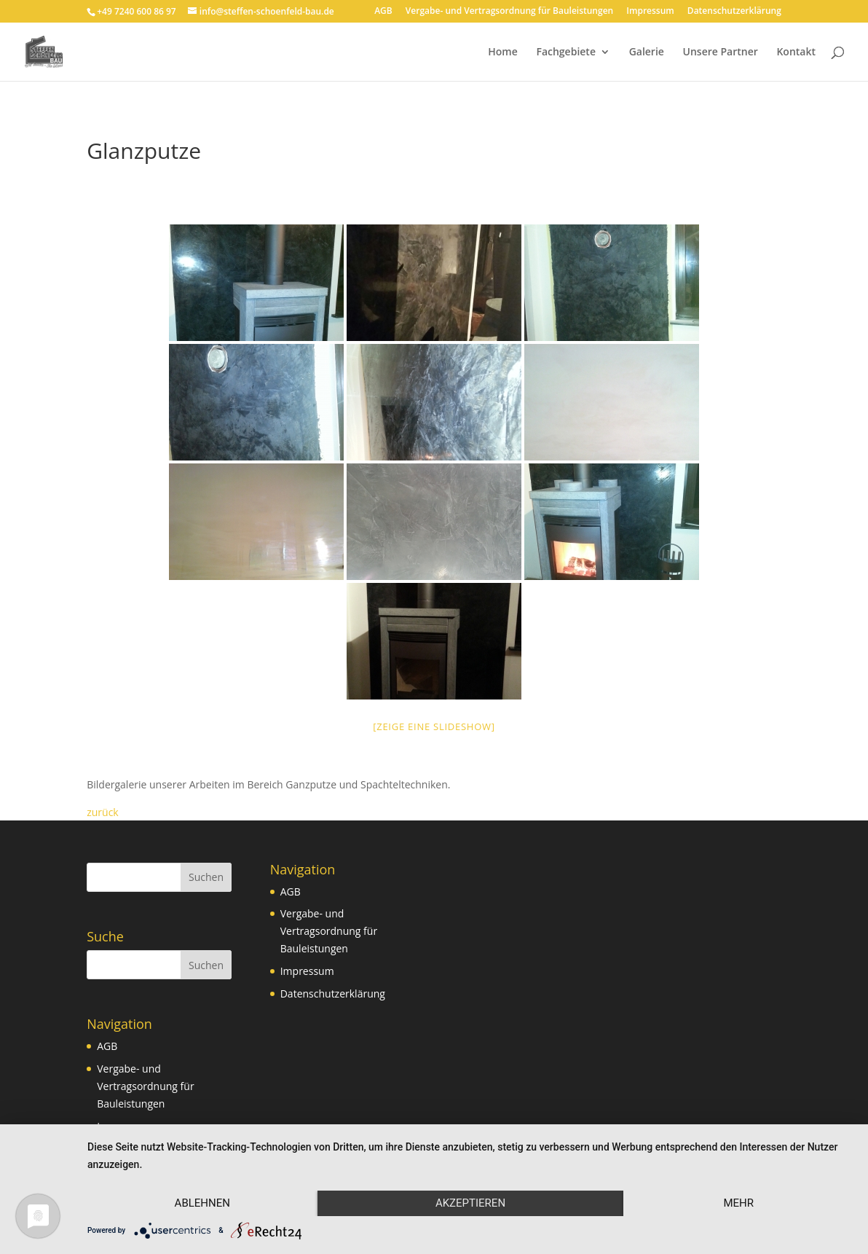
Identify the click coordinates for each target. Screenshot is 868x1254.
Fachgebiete (566, 52)
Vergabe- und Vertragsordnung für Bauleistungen (509, 12)
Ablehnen (202, 1203)
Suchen (206, 877)
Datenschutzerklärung (734, 12)
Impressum (650, 12)
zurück (103, 812)
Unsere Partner (720, 52)
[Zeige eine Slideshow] (434, 726)
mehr (738, 1203)
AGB (383, 12)
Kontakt (796, 52)
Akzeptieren (470, 1203)
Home (503, 52)
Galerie (646, 52)
